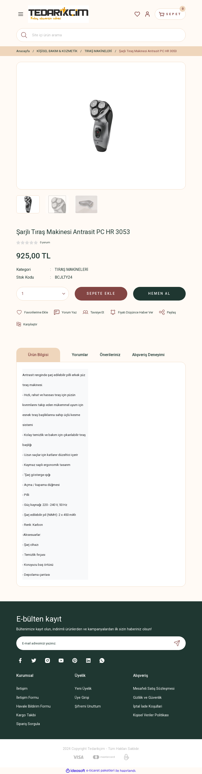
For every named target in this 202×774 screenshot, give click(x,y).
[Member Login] (146, 14)
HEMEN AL (159, 294)
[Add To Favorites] (32, 312)
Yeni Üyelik (83, 689)
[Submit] (177, 643)
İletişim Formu (27, 697)
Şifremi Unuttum (88, 706)
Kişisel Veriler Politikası (151, 715)
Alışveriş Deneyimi (148, 354)
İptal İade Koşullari (147, 706)
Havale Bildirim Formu (33, 706)
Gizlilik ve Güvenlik (147, 697)
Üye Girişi (82, 697)
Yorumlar (80, 354)
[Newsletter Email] (101, 643)
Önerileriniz (110, 354)
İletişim (22, 689)
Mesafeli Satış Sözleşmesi (153, 689)
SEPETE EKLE (101, 294)
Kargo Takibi (26, 715)
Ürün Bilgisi (38, 354)
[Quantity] (42, 294)
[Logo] (58, 14)
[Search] (101, 35)
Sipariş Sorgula (28, 724)
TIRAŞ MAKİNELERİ (72, 269)
